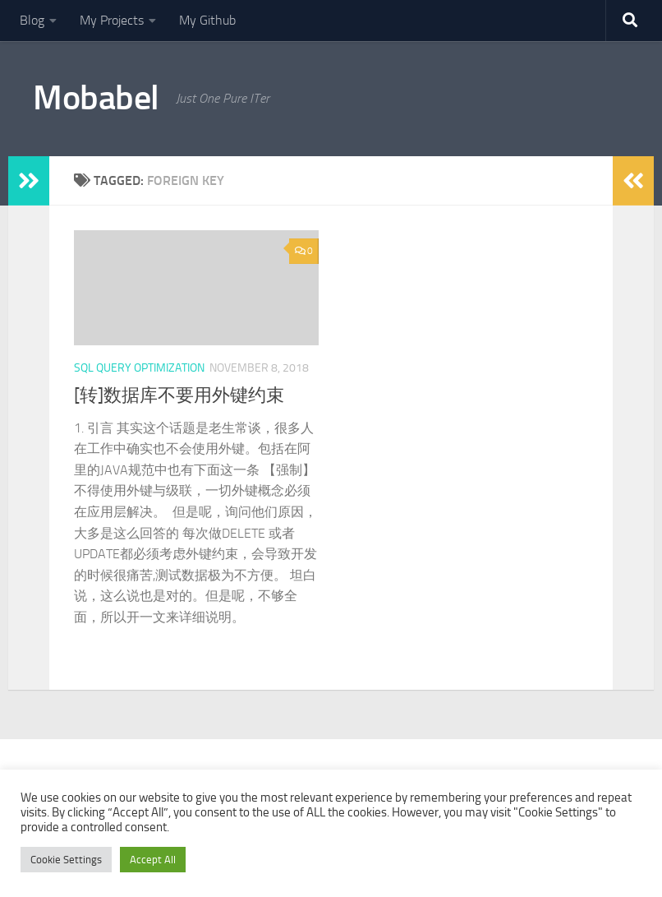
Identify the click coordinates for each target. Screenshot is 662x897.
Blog (32, 20)
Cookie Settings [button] (66, 859)
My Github (207, 20)
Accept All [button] (153, 859)
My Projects (112, 20)
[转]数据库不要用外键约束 (179, 395)
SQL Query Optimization (139, 368)
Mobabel (96, 97)
